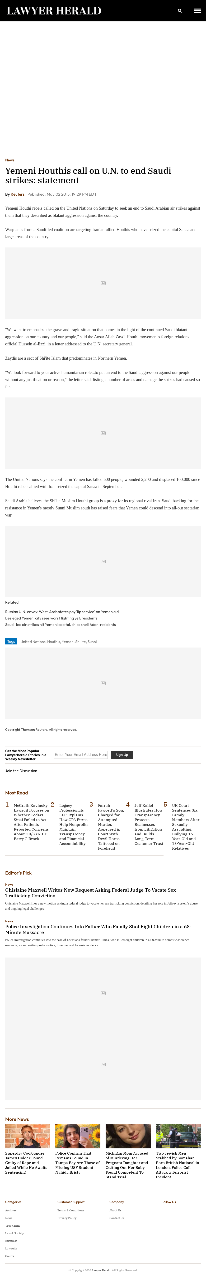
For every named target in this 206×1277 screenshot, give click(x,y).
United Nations (33, 641)
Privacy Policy (66, 1218)
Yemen (68, 641)
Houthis (53, 641)
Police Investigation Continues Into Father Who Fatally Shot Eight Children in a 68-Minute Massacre (98, 929)
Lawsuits (11, 1248)
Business (11, 1241)
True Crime (12, 1225)
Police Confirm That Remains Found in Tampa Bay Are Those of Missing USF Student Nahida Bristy (77, 1163)
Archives (11, 1210)
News (9, 160)
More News (17, 1119)
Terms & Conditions (70, 1210)
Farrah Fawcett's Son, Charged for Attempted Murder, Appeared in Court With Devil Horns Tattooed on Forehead (111, 827)
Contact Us (116, 1218)
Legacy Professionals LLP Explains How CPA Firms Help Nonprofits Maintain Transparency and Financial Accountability (74, 824)
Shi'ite (80, 641)
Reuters (18, 194)
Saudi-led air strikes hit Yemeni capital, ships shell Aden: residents (60, 624)
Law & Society (14, 1233)
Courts (9, 1256)
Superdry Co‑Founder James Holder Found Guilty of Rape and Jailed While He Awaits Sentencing (26, 1163)
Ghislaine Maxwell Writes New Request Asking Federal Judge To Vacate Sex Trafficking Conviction (90, 893)
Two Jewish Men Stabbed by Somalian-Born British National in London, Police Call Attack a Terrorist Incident (177, 1165)
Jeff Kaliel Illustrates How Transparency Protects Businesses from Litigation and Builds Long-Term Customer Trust (149, 824)
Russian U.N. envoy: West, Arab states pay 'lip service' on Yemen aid (62, 611)
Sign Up (122, 755)
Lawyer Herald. (101, 1270)
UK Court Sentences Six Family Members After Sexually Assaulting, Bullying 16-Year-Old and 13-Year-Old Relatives (185, 827)
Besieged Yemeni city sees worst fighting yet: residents (51, 618)
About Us (115, 1210)
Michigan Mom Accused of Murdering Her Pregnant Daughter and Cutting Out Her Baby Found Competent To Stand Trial (127, 1165)
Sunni (92, 641)
